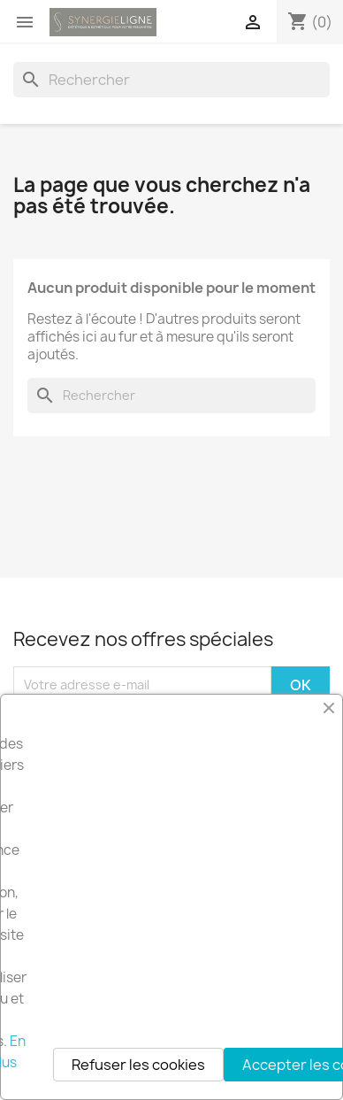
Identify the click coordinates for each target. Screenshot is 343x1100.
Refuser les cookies (138, 1064)
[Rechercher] (171, 79)
